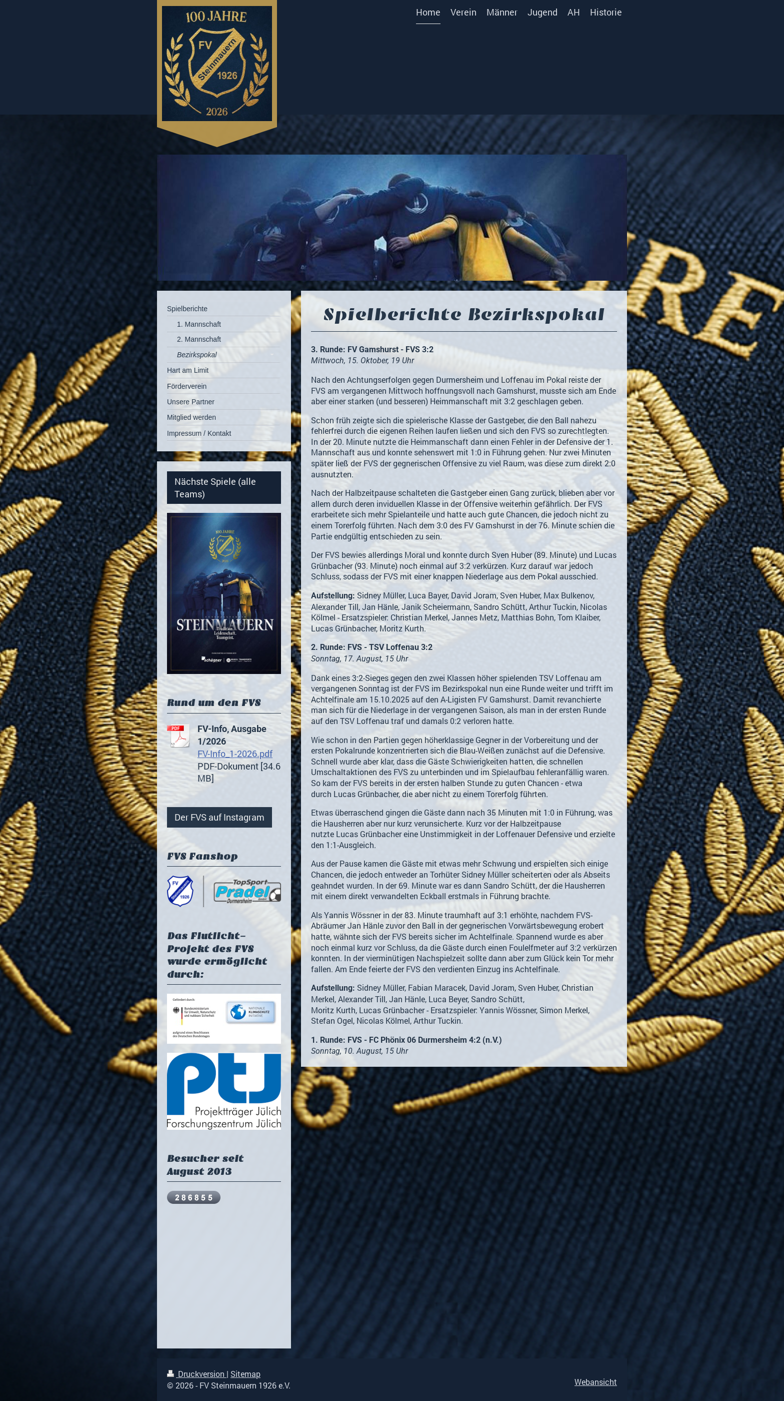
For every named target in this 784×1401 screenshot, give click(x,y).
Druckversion (196, 1373)
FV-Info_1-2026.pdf (235, 754)
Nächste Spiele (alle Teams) (215, 487)
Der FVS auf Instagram (219, 817)
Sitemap (245, 1373)
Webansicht (595, 1381)
